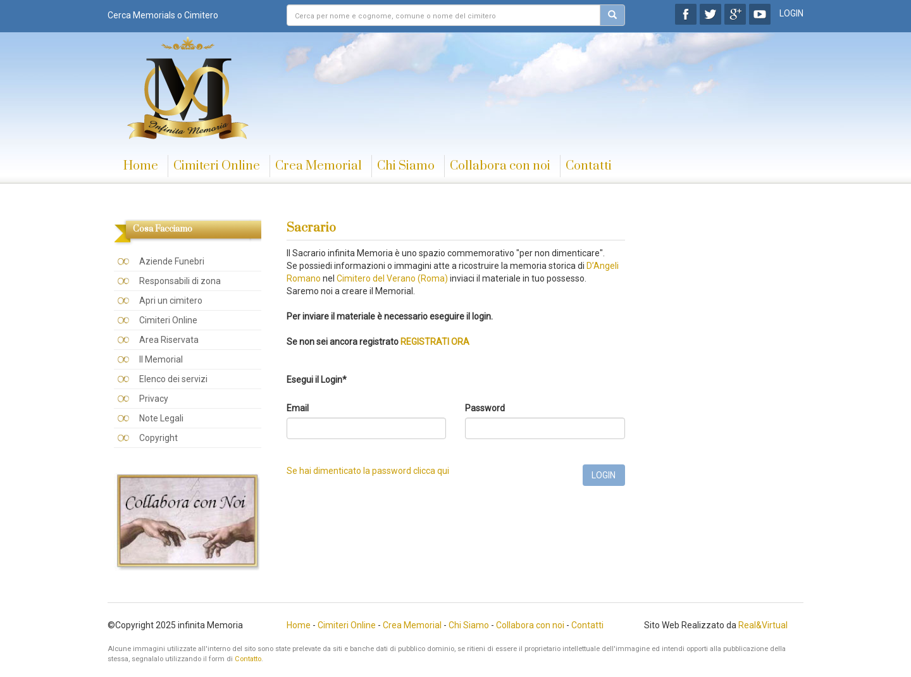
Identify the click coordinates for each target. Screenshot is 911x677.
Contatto (248, 659)
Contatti (589, 166)
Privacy (153, 399)
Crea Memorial (318, 166)
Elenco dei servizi (173, 379)
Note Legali (161, 418)
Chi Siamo (406, 166)
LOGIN (791, 13)
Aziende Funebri (171, 261)
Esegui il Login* (317, 380)
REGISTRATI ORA (434, 342)
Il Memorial (161, 359)
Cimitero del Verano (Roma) (392, 278)
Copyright (158, 438)
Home (140, 166)
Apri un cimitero (170, 300)
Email (298, 408)
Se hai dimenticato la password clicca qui (368, 471)
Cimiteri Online (216, 166)
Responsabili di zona (180, 281)
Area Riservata (169, 340)
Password (485, 408)
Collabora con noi (500, 166)
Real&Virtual (763, 625)
